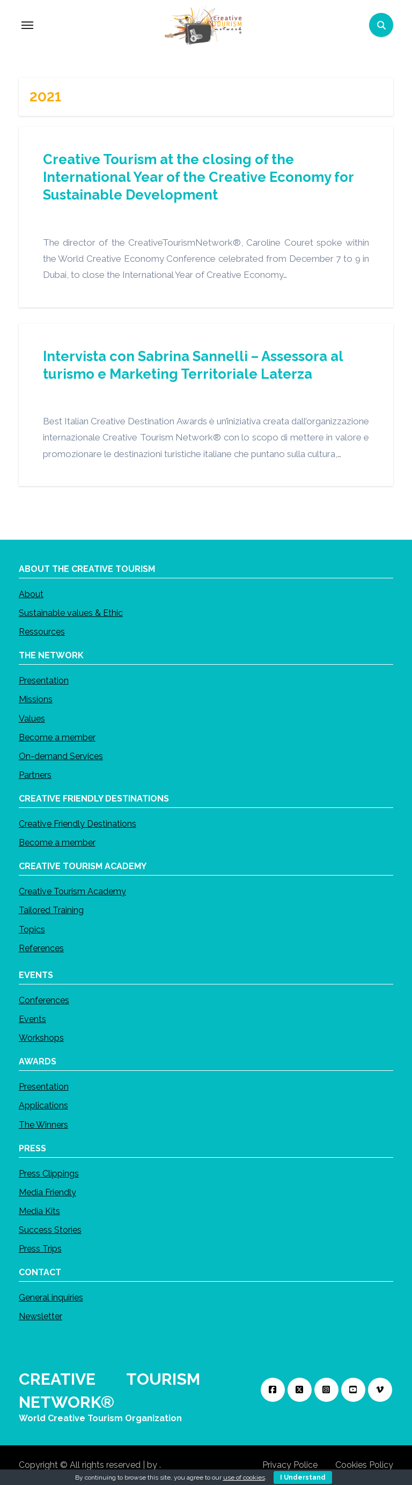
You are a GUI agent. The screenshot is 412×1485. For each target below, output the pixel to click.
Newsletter (40, 1316)
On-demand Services (61, 756)
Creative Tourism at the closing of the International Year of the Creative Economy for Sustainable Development (198, 177)
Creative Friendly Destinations (77, 824)
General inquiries (51, 1297)
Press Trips (40, 1249)
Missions (36, 699)
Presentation (44, 680)
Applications (43, 1105)
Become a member (57, 737)
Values (32, 718)
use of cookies (244, 1477)
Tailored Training (51, 910)
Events (32, 1019)
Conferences (44, 1000)
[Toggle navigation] (27, 25)
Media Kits (39, 1211)
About (31, 594)
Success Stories (50, 1230)
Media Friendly (47, 1192)
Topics (32, 929)
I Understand (303, 1477)
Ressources (42, 632)
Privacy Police (290, 1465)
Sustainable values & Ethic (71, 613)
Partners (35, 775)
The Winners (43, 1124)
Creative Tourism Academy (72, 891)
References (41, 948)
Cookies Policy (364, 1465)
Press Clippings (49, 1173)
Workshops (41, 1038)
